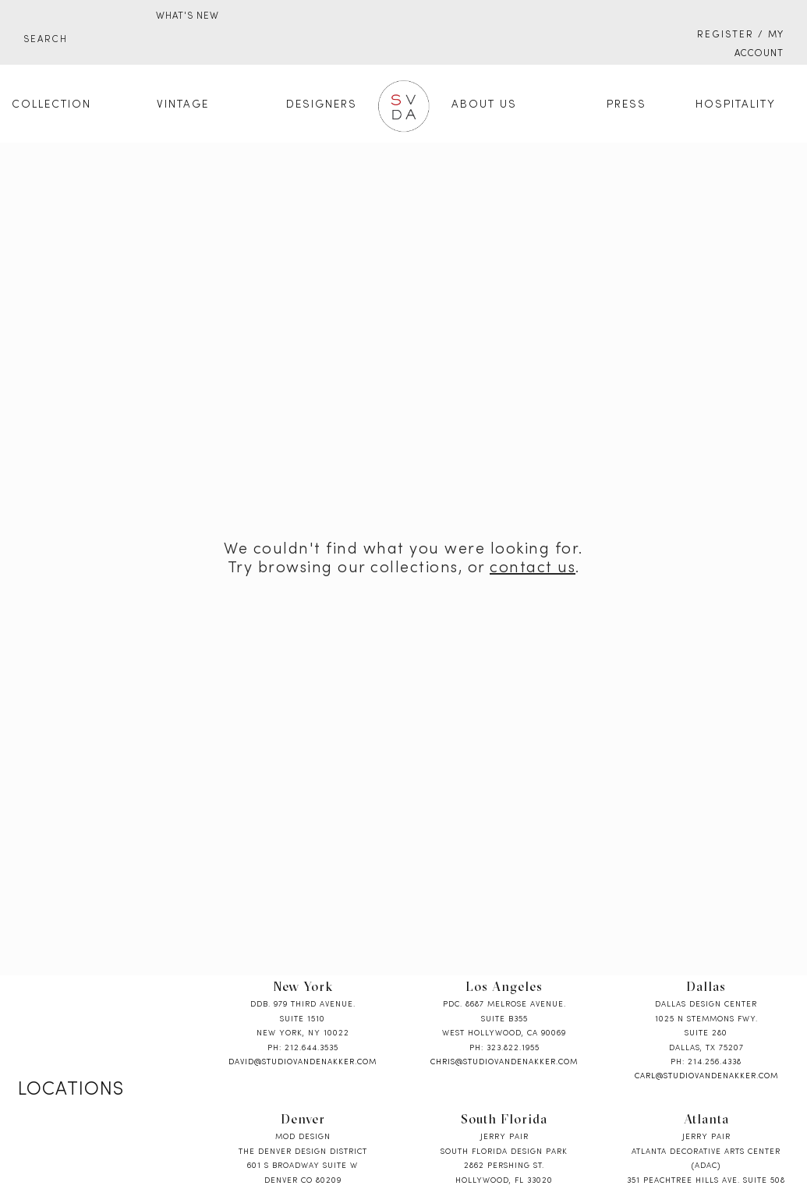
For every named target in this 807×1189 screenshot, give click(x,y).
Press (626, 105)
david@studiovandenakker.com (302, 1062)
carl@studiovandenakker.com (706, 1076)
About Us (484, 105)
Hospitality (736, 105)
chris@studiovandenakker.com (504, 1062)
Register (725, 35)
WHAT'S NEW (187, 16)
